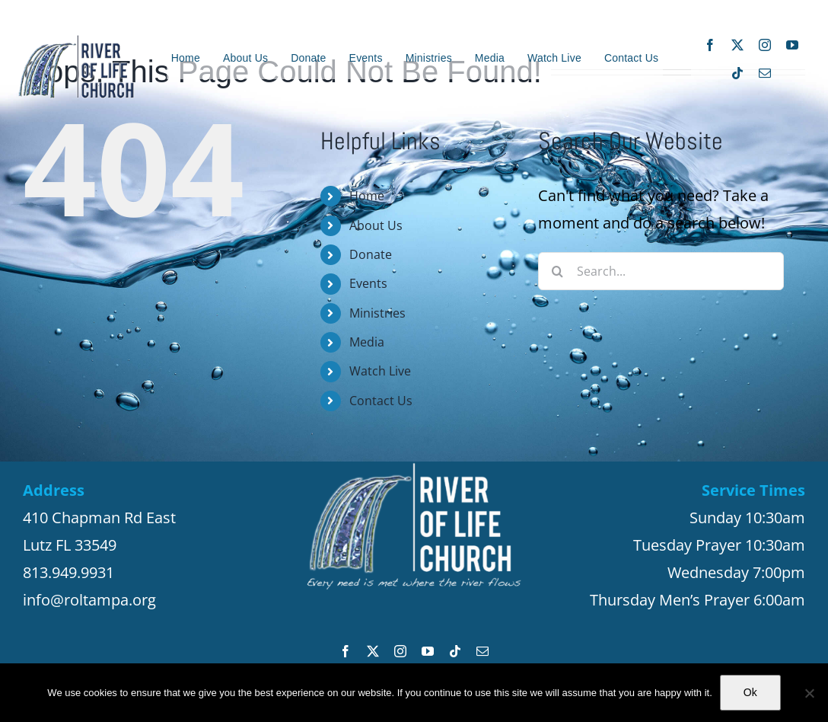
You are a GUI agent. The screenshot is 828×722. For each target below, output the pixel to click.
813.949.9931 (68, 572)
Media (366, 342)
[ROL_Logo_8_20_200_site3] (76, 40)
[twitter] (737, 45)
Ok (750, 692)
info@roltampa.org (89, 599)
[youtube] (792, 45)
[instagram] (765, 45)
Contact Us (380, 400)
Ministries (377, 313)
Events (368, 283)
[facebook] (710, 45)
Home (366, 195)
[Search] (557, 271)
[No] (809, 693)
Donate (370, 254)
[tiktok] (737, 73)
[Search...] (661, 271)
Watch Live (380, 371)
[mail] (765, 73)
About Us (376, 225)
